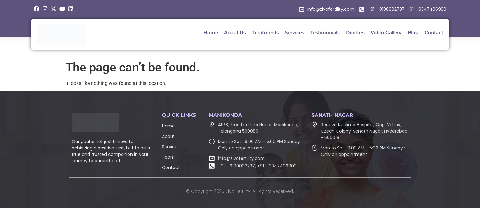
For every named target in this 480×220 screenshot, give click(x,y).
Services (171, 147)
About (168, 136)
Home (168, 126)
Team (168, 157)
